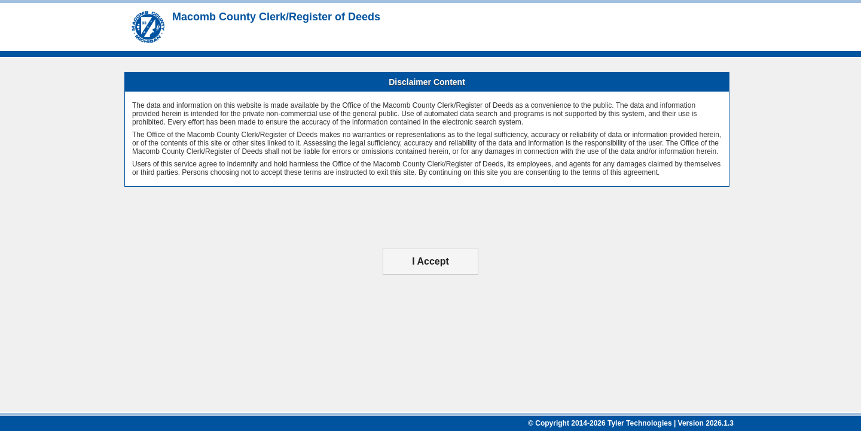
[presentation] (430, 217)
